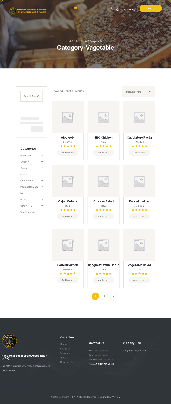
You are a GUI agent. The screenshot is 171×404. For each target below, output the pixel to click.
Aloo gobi (67, 137)
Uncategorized (28, 212)
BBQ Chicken (104, 137)
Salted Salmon (67, 265)
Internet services (29, 186)
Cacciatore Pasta (139, 137)
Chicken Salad (103, 201)
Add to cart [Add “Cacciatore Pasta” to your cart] (139, 152)
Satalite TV (26, 205)
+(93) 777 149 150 (125, 9)
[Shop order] (138, 91)
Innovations (26, 180)
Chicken (24, 161)
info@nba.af (101, 350)
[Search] (38, 96)
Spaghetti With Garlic (103, 265)
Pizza (23, 199)
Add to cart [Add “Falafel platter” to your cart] (139, 216)
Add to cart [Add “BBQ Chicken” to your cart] (103, 152)
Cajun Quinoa (67, 201)
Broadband (26, 155)
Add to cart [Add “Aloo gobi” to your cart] (68, 152)
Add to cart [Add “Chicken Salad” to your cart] (103, 216)
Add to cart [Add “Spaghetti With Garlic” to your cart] (103, 280)
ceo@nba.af (101, 355)
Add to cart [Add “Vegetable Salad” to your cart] (139, 280)
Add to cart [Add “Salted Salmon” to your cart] (68, 280)
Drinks (23, 174)
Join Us (150, 8)
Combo (24, 168)
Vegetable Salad (139, 265)
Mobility (24, 193)
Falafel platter (139, 201)
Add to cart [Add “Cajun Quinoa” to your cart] (68, 216)
